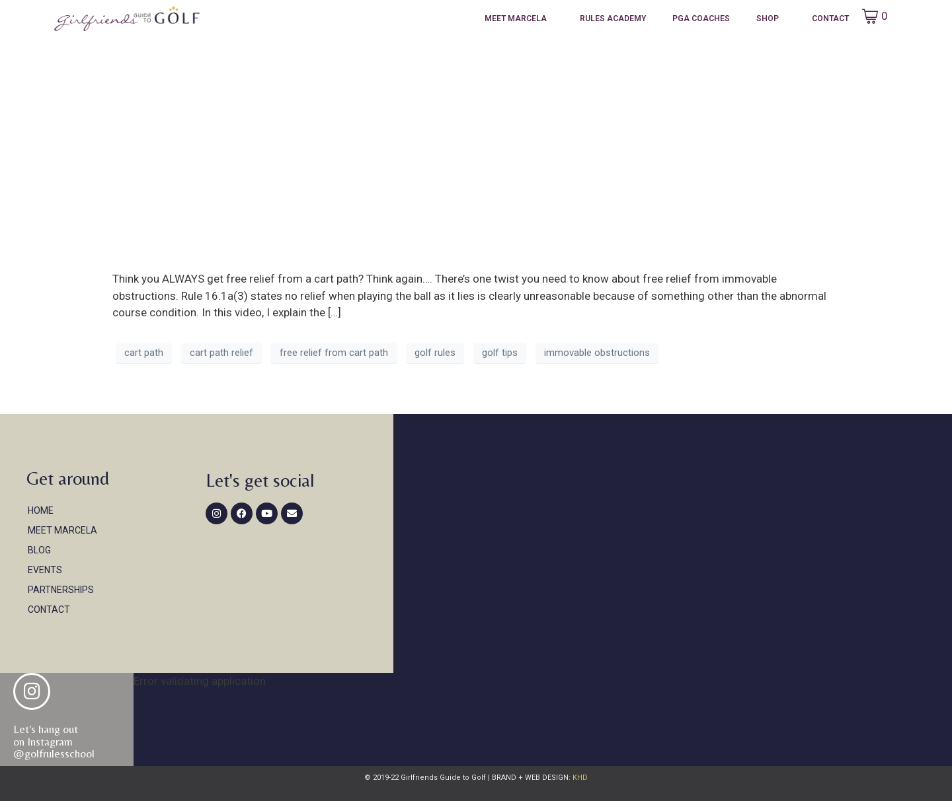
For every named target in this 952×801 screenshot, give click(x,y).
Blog (39, 550)
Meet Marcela (516, 18)
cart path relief (221, 353)
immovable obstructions (597, 353)
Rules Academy (613, 18)
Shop (767, 18)
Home (41, 510)
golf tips (500, 353)
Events (45, 570)
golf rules (435, 353)
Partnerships (61, 589)
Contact (830, 18)
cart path (143, 353)
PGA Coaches (701, 18)
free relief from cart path (334, 353)
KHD (579, 777)
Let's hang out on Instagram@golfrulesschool (54, 741)
